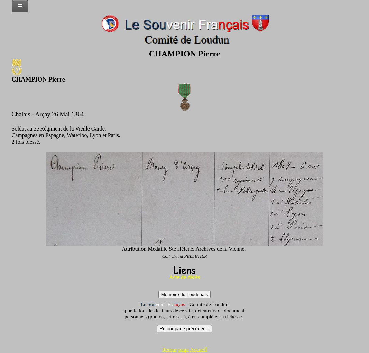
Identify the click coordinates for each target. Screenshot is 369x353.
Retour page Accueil (184, 350)
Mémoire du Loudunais (184, 294)
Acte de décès (184, 277)
